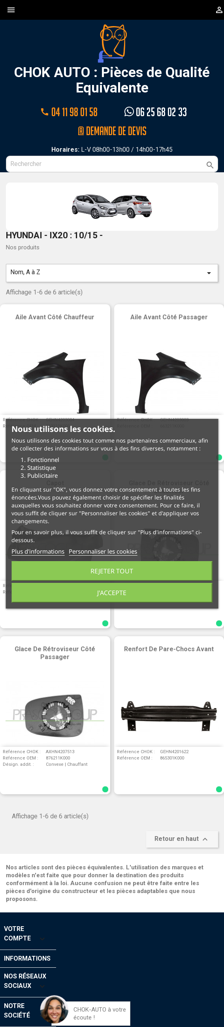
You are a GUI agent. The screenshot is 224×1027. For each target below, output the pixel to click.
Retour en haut (182, 839)
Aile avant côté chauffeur (54, 317)
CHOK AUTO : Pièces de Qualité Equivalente (112, 60)
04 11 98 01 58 (69, 112)
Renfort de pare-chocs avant (169, 649)
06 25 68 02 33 (155, 112)
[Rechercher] (112, 164)
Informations (27, 958)
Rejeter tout (111, 571)
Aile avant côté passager (169, 317)
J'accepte (111, 592)
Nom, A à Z (112, 273)
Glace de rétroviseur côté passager (55, 653)
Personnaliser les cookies (103, 551)
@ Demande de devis (112, 131)
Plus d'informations (37, 551)
